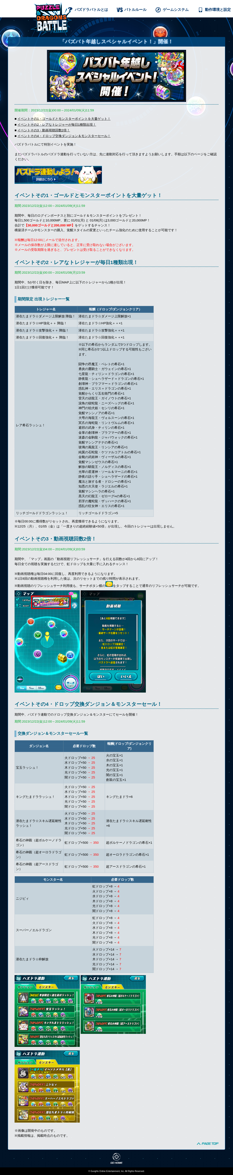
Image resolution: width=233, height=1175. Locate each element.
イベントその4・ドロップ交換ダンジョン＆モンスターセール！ (63, 136)
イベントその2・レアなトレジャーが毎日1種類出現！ (56, 124)
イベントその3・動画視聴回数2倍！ (43, 130)
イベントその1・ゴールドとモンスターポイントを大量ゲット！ (63, 119)
